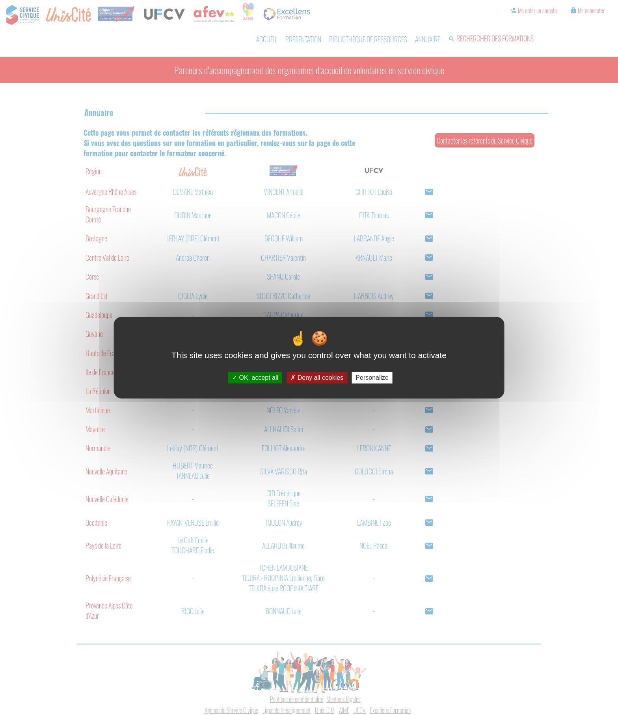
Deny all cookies (316, 377)
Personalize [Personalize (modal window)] (372, 377)
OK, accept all (255, 377)
